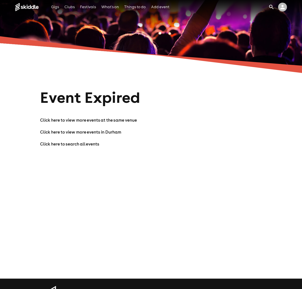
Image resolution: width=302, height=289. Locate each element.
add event (160, 6)
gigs (55, 6)
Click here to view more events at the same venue (88, 120)
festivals (88, 6)
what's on (110, 6)
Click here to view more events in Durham (80, 132)
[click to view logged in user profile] (282, 7)
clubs (69, 6)
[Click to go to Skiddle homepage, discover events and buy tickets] (33, 7)
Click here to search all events (69, 144)
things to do (135, 6)
